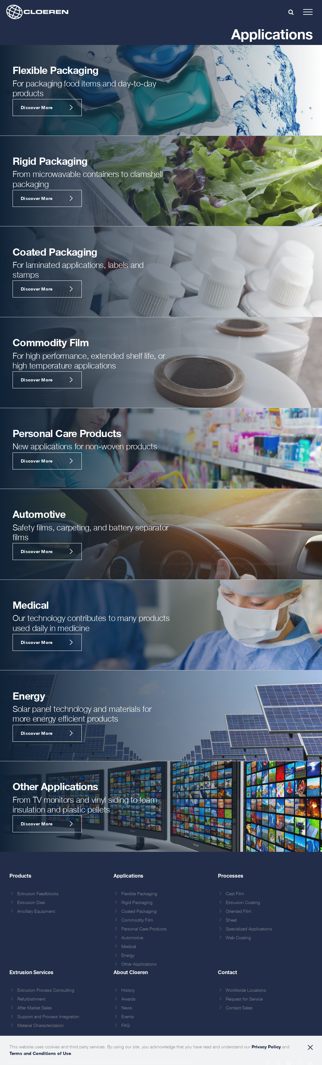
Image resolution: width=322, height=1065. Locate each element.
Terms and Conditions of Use (40, 1053)
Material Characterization (40, 1025)
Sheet (231, 920)
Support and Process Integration (48, 1017)
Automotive (132, 938)
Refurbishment (31, 999)
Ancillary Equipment (36, 911)
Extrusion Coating (243, 903)
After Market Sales (34, 1008)
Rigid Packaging (137, 903)
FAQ (125, 1025)
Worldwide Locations (246, 990)
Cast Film (235, 894)
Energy (127, 955)
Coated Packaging (139, 911)
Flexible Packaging (139, 894)
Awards (128, 999)
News (126, 1008)
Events (127, 1017)
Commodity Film (137, 920)
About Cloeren (131, 972)
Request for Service (244, 999)
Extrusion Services (31, 972)
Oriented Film (238, 911)
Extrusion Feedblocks (37, 894)
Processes (230, 876)
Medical (128, 947)
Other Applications (139, 964)
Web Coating (238, 938)
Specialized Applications (249, 929)
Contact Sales (239, 1008)
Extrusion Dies (31, 903)
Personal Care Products (144, 929)
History (128, 990)
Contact (227, 972)
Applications (128, 876)
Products (20, 876)
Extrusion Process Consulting (45, 990)
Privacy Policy (266, 1046)
